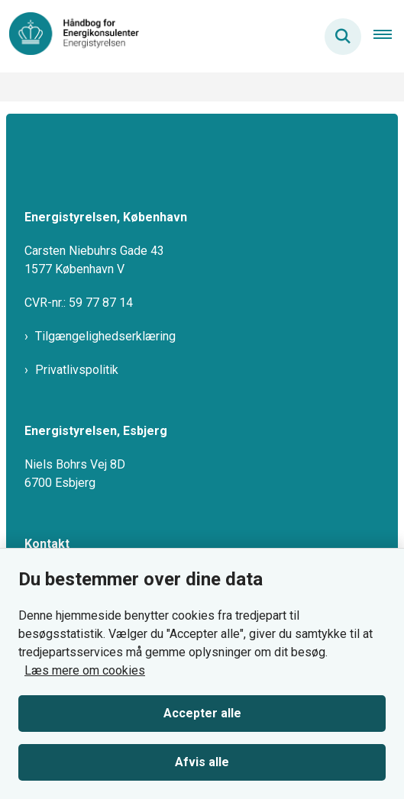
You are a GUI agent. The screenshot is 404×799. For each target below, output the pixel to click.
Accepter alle (202, 713)
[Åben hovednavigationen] (388, 36)
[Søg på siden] (343, 36)
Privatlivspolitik (76, 369)
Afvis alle (202, 762)
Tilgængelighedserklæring (105, 336)
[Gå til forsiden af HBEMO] (69, 36)
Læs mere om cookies (84, 670)
